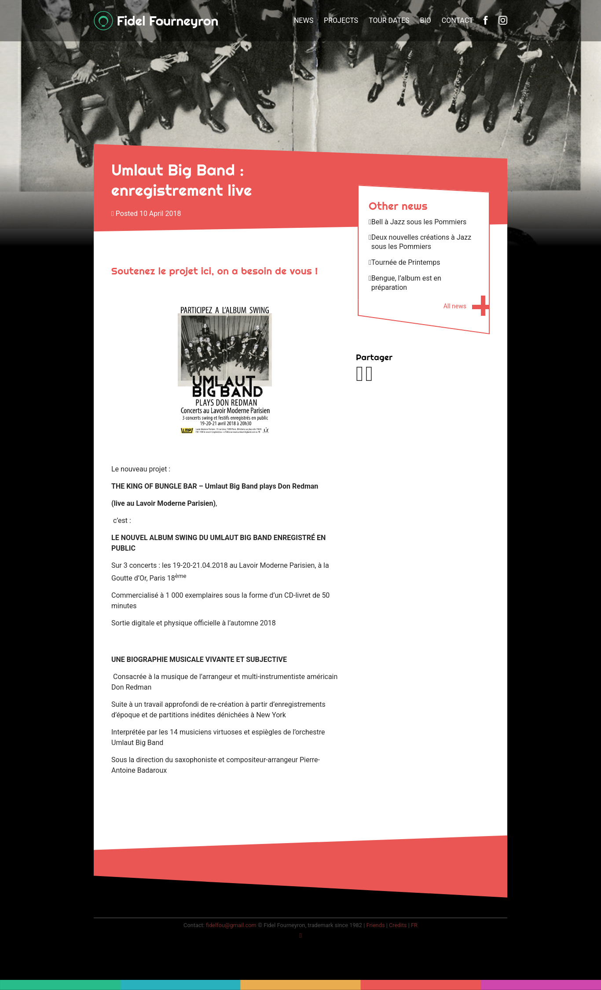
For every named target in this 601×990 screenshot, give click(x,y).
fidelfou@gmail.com (231, 925)
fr (414, 925)
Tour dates (389, 20)
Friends (375, 925)
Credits (398, 925)
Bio (425, 20)
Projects (341, 20)
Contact (457, 20)
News (303, 20)
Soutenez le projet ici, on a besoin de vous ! (214, 271)
